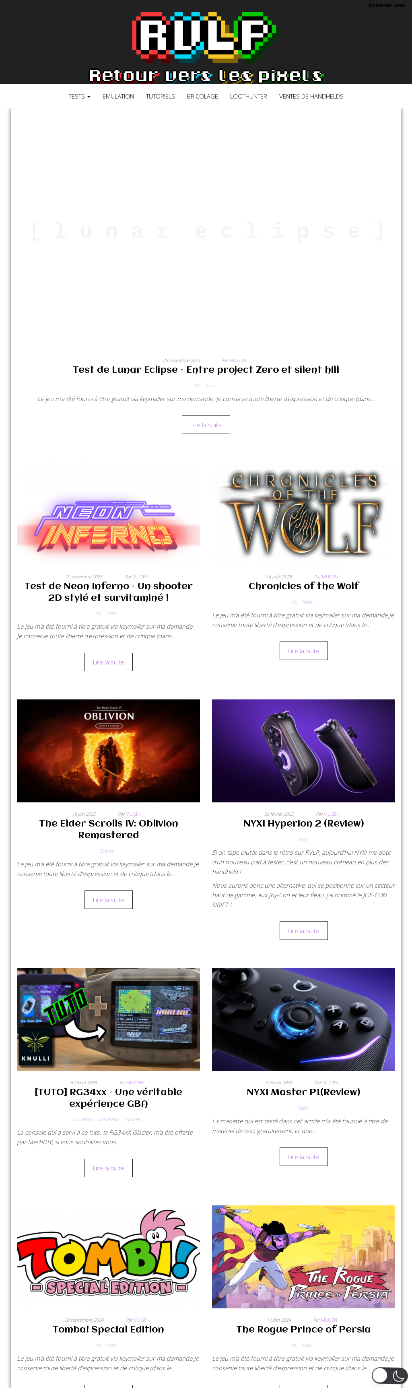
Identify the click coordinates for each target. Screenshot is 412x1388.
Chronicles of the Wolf (304, 587)
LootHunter (248, 96)
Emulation (118, 96)
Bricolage (202, 96)
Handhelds (108, 1119)
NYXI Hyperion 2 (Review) (303, 824)
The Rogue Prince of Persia (303, 1330)
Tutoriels (160, 96)
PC (197, 385)
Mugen (238, 360)
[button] (390, 1375)
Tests (80, 96)
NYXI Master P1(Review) (303, 1093)
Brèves (106, 851)
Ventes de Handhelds (311, 96)
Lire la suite (206, 425)
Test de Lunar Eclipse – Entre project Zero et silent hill (206, 370)
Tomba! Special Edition (108, 1330)
